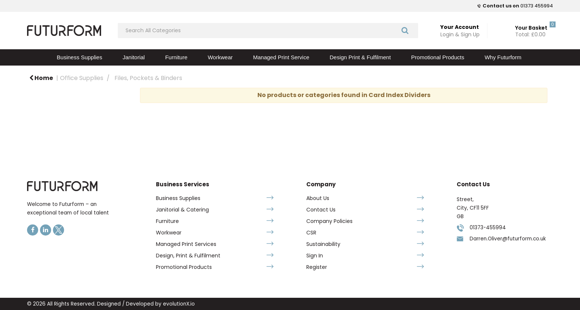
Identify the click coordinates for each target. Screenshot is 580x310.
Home (41, 78)
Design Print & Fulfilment (360, 57)
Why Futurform (502, 57)
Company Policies (329, 221)
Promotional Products (437, 57)
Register (316, 267)
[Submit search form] (405, 30)
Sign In (314, 256)
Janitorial (134, 57)
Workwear (220, 57)
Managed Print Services (186, 244)
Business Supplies (79, 57)
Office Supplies (81, 78)
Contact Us (321, 210)
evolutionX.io (179, 303)
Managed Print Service (281, 57)
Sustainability (323, 244)
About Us (317, 198)
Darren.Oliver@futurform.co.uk (508, 238)
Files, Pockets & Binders (148, 78)
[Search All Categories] (268, 30)
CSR (311, 233)
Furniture (176, 57)
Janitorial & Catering (182, 210)
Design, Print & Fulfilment (188, 256)
